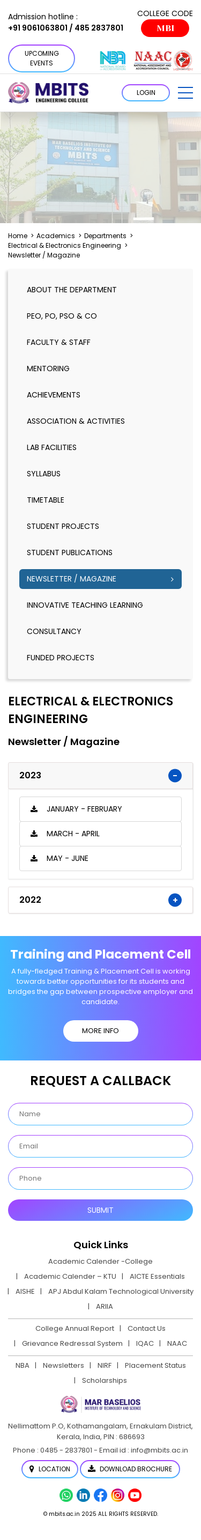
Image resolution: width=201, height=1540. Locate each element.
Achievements (53, 394)
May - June (67, 858)
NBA (22, 1365)
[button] (185, 93)
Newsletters (63, 1365)
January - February (84, 809)
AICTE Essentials (157, 1276)
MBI (165, 28)
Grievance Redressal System (72, 1343)
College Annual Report (74, 1328)
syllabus (44, 473)
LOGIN (146, 92)
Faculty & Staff (59, 342)
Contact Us (147, 1328)
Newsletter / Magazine (71, 578)
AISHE (25, 1291)
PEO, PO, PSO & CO (62, 316)
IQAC (145, 1343)
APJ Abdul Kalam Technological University (120, 1291)
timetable (45, 500)
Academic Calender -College (100, 1261)
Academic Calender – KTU (70, 1276)
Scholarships (104, 1380)
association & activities (76, 421)
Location (49, 1468)
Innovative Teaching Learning (85, 605)
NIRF (104, 1365)
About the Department (72, 289)
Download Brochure (130, 1468)
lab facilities (52, 447)
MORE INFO (100, 1031)
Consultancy (54, 631)
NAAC (177, 1343)
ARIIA (104, 1306)
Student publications (70, 552)
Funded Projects (60, 657)
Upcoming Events (42, 58)
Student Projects (63, 526)
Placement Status (155, 1365)
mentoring (48, 368)
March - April (73, 833)
